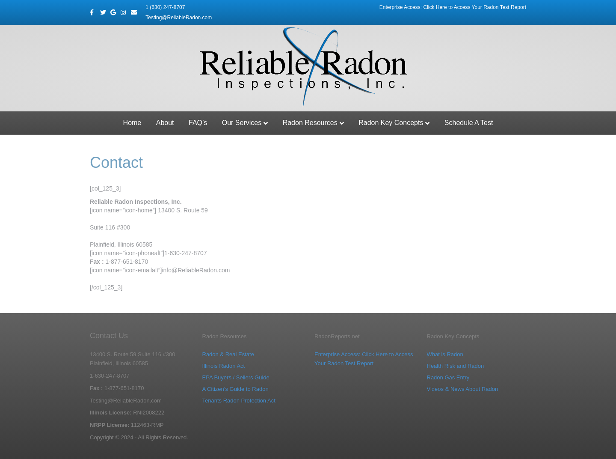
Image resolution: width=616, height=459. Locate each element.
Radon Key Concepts (390, 122)
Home (132, 122)
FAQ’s (198, 122)
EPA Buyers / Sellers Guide (236, 377)
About (165, 122)
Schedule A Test (468, 122)
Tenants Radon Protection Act (238, 400)
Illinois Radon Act (223, 366)
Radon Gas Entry (448, 377)
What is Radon (445, 354)
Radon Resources (310, 122)
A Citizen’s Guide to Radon (235, 389)
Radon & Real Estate (228, 354)
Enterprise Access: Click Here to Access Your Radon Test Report (452, 7)
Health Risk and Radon (455, 366)
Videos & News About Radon (462, 389)
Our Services (241, 122)
